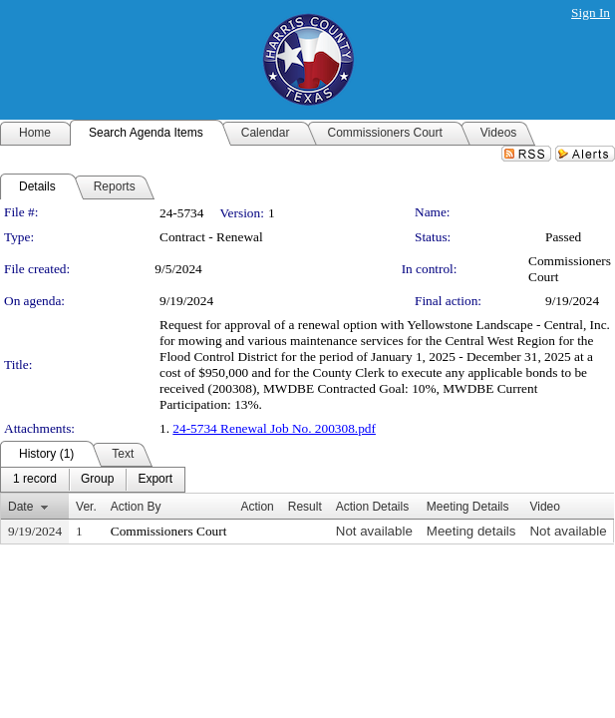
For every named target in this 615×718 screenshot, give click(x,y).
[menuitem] (35, 480)
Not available (374, 531)
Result (305, 507)
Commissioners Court (169, 531)
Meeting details (471, 531)
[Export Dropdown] (155, 480)
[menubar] (92, 480)
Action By (136, 507)
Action (256, 507)
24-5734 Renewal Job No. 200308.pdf (274, 428)
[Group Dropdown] (97, 480)
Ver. (86, 507)
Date (20, 507)
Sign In (590, 12)
